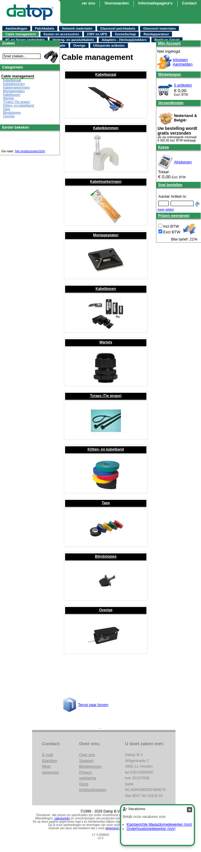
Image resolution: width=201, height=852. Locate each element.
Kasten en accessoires (61, 34)
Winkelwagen (169, 74)
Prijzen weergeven (174, 216)
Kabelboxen (105, 289)
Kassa (163, 147)
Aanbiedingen (16, 28)
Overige (79, 45)
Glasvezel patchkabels (117, 28)
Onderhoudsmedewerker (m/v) (151, 829)
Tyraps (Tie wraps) (106, 396)
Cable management (20, 34)
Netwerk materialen (77, 28)
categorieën (62, 818)
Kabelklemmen (105, 128)
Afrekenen (183, 162)
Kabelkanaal (105, 74)
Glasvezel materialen (159, 28)
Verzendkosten (171, 103)
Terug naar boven (93, 704)
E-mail (47, 754)
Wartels (105, 342)
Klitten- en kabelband (106, 449)
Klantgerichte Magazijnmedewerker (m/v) (159, 824)
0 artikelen (183, 85)
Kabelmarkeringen (106, 181)
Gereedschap (125, 34)
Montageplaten (105, 235)
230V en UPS (97, 34)
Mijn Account (169, 43)
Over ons (86, 3)
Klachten (49, 760)
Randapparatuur (156, 34)
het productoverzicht (30, 151)
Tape (106, 503)
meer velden (166, 209)
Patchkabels (44, 28)
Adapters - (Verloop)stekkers (124, 40)
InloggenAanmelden (183, 61)
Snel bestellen (170, 185)
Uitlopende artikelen (109, 45)
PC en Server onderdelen (25, 40)
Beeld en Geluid (166, 40)
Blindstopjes (105, 556)
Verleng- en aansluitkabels (73, 40)
